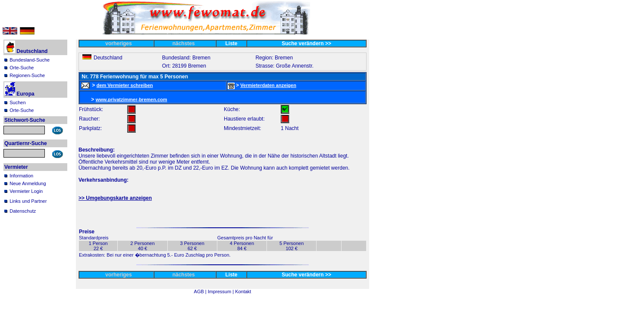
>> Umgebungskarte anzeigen (115, 198)
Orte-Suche (21, 67)
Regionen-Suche (27, 75)
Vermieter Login (26, 191)
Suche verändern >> (306, 43)
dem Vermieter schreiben (125, 85)
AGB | (201, 291)
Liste (232, 43)
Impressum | (221, 291)
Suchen (17, 102)
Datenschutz (22, 211)
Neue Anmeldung (27, 183)
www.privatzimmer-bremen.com (131, 99)
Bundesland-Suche (29, 59)
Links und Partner (28, 201)
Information (21, 175)
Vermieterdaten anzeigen (268, 85)
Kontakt (243, 291)
